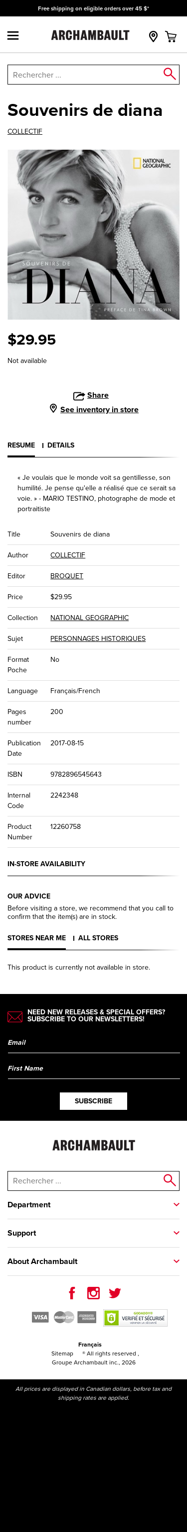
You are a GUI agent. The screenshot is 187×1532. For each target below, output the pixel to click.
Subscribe (93, 1101)
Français (90, 1344)
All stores (98, 938)
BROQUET (66, 576)
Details (60, 445)
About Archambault (42, 1261)
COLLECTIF (24, 131)
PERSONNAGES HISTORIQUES (98, 638)
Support (21, 1233)
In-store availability (46, 864)
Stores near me (36, 938)
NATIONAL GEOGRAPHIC (89, 618)
